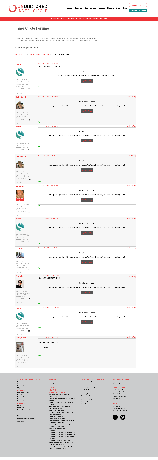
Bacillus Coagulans (55, 397)
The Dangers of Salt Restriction (59, 407)
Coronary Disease (87, 394)
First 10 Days (21, 395)
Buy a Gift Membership (120, 382)
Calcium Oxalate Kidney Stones (91, 388)
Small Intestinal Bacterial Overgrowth (93, 404)
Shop (116, 8)
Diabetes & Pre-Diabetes (89, 396)
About (68, 8)
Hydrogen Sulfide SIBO (56, 423)
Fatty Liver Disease (87, 398)
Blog (122, 8)
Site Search (21, 421)
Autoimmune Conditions (89, 384)
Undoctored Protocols (92, 379)
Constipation (85, 392)
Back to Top (131, 96)
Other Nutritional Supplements (38, 54)
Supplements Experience (26, 419)
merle (18, 64)
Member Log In (136, 5)
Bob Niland (21, 97)
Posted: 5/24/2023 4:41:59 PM (48, 97)
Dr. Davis (20, 186)
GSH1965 (20, 248)
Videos (19, 416)
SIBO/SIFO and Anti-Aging (57, 449)
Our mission (21, 384)
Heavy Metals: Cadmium (57, 419)
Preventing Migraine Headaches (60, 441)
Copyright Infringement (120, 410)
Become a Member (137, 11)
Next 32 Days (21, 397)
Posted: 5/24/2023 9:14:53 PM (48, 218)
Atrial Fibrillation (86, 386)
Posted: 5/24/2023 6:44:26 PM (48, 156)
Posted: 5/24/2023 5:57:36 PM (48, 126)
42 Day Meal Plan (119, 390)
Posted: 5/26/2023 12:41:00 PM (48, 308)
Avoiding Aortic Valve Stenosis (59, 395)
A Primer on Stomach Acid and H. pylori (62, 443)
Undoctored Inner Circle (25, 382)
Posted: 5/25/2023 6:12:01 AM (48, 248)
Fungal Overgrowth (55, 409)
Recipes (99, 8)
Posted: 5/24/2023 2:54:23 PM (48, 64)
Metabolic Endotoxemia (57, 429)
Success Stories (22, 401)
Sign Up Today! (87, 81)
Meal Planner (53, 384)
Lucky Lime (21, 337)
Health (108, 8)
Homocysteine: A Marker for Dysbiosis (61, 421)
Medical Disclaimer (119, 408)
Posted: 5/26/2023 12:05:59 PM (48, 275)
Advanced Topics (57, 392)
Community (88, 8)
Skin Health (85, 402)
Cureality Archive (118, 394)
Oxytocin (52, 431)
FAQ (18, 388)
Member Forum (20, 54)
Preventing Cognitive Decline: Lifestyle (62, 433)
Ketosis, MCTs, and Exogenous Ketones (62, 425)
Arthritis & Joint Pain (87, 382)
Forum (19, 406)
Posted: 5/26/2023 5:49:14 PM (48, 337)
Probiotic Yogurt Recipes (57, 445)
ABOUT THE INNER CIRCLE (28, 379)
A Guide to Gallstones (56, 411)
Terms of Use (117, 406)
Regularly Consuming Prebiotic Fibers (61, 447)
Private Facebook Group (25, 410)
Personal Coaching (119, 392)
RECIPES (52, 379)
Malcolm (20, 276)
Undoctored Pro (22, 399)
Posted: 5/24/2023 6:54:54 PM (48, 185)
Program (77, 8)
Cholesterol (85, 390)
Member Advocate (23, 386)
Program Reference (119, 396)
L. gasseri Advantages (56, 427)
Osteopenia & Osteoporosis (90, 400)
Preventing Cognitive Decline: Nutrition (62, 435)
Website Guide (117, 398)
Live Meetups (21, 408)
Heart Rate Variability (56, 417)
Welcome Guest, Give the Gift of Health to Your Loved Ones (79, 18)
